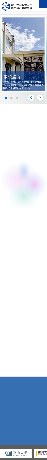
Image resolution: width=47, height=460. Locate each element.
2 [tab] (11, 98)
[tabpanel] (23, 54)
